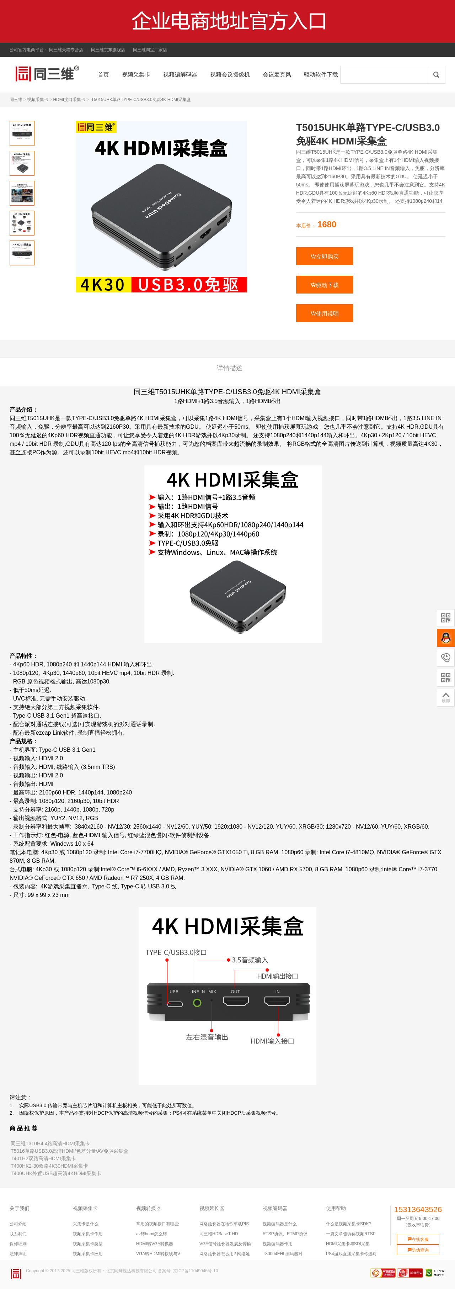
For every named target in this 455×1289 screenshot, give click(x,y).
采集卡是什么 (85, 1223)
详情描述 (229, 368)
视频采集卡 (37, 99)
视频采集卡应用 (88, 1253)
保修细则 (18, 1243)
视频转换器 (148, 1208)
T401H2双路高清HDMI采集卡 (43, 1158)
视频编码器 (275, 1208)
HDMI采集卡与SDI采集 (348, 1243)
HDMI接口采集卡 (69, 99)
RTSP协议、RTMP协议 (285, 1233)
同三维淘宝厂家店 (150, 49)
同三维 (16, 99)
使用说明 (324, 313)
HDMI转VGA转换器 (154, 1243)
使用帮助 (336, 1208)
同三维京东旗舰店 (108, 49)
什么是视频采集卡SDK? (348, 1223)
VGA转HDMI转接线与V (158, 1253)
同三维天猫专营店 (66, 49)
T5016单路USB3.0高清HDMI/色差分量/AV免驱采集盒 (69, 1151)
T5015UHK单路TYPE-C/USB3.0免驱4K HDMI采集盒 (141, 99)
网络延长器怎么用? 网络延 (224, 1253)
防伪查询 (418, 1250)
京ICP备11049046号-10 (195, 1270)
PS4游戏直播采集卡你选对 (351, 1253)
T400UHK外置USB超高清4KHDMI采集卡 (56, 1173)
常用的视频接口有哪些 (157, 1223)
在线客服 (418, 1239)
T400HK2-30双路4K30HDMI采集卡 (49, 1166)
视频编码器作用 (278, 1243)
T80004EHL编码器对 (283, 1253)
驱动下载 (324, 285)
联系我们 (18, 1233)
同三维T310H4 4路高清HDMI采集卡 (50, 1143)
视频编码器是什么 (280, 1223)
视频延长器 (211, 1208)
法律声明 (18, 1253)
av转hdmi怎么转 (151, 1233)
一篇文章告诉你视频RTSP (351, 1233)
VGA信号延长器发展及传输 (225, 1243)
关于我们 (20, 1208)
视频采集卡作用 (88, 1233)
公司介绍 (18, 1223)
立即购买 (324, 256)
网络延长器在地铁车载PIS (224, 1223)
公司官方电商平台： (29, 49)
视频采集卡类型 (88, 1243)
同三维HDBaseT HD (218, 1233)
